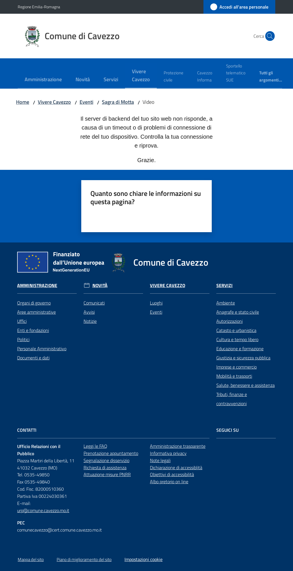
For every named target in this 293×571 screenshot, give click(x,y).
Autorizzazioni (229, 321)
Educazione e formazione (240, 348)
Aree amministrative (36, 312)
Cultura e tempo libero (237, 339)
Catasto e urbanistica (236, 330)
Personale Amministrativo (41, 348)
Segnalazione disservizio (106, 460)
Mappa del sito (31, 559)
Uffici (22, 321)
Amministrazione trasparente (177, 446)
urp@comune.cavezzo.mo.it (43, 510)
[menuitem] (43, 80)
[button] (268, 36)
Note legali (160, 460)
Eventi (86, 102)
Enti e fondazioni (33, 330)
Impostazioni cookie (143, 559)
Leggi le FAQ (95, 446)
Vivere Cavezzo (54, 102)
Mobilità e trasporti (234, 376)
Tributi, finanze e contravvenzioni (231, 399)
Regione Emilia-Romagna (39, 7)
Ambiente (225, 302)
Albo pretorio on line (169, 481)
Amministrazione (37, 285)
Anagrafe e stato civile (237, 312)
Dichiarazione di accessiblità (176, 467)
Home (22, 102)
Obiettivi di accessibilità (172, 474)
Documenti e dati (33, 357)
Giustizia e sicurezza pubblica (243, 357)
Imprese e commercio (236, 366)
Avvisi (89, 312)
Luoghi (156, 302)
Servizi (224, 285)
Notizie (90, 321)
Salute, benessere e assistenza (245, 385)
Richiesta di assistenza (105, 467)
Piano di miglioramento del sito (84, 559)
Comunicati (94, 302)
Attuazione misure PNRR (107, 474)
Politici (23, 339)
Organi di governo (34, 302)
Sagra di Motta (118, 102)
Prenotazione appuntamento (111, 453)
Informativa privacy (168, 453)
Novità (100, 285)
